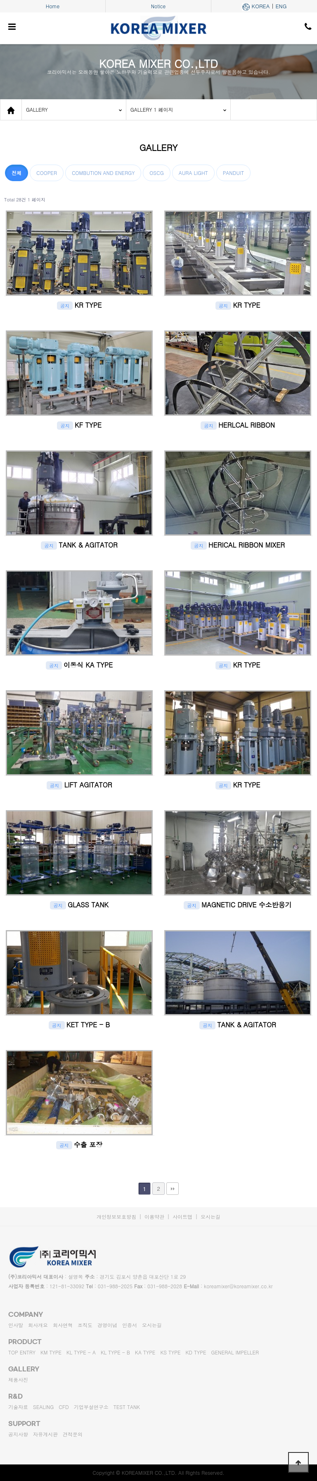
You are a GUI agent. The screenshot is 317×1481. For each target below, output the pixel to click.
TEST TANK (127, 1406)
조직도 (85, 1324)
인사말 (15, 1324)
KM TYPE (51, 1352)
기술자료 (18, 1406)
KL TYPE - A (81, 1352)
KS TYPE (170, 1352)
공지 (65, 305)
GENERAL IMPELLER (235, 1352)
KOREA (261, 6)
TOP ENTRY (21, 1352)
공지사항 (18, 1434)
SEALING (43, 1406)
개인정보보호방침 (116, 1216)
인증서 (129, 1324)
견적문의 (73, 1434)
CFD (64, 1406)
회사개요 (38, 1324)
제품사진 (18, 1379)
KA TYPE (145, 1352)
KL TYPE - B (115, 1352)
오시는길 (210, 1216)
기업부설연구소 (91, 1406)
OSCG (156, 172)
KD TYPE (195, 1352)
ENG (280, 6)
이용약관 (154, 1216)
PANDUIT (233, 172)
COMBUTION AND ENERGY (103, 172)
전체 (16, 172)
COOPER (46, 172)
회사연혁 (63, 1324)
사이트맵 (182, 1216)
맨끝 (172, 1188)
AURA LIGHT (193, 172)
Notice (158, 6)
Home (53, 6)
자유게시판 (45, 1434)
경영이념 (107, 1324)
